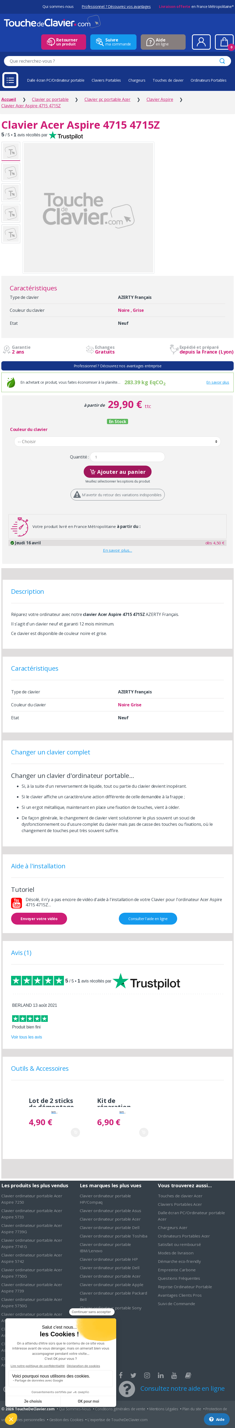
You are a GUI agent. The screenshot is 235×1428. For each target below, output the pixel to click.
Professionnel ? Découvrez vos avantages (116, 6)
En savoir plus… (117, 550)
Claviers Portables (106, 80)
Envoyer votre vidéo (39, 918)
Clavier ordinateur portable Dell (109, 1227)
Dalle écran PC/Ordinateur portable (55, 80)
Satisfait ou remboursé (179, 1244)
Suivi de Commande (176, 1303)
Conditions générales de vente (120, 1408)
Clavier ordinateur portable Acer (110, 1219)
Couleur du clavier (29, 429)
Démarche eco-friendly (179, 1261)
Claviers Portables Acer (180, 1204)
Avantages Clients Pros (179, 1295)
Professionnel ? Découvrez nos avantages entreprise (118, 365)
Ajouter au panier (118, 471)
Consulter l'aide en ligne (148, 918)
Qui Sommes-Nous (75, 1408)
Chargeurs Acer (172, 1227)
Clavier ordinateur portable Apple (111, 1284)
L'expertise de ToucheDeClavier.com (118, 1419)
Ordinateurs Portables (209, 80)
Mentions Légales (163, 1408)
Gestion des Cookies (66, 1419)
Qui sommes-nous (58, 6)
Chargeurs (136, 80)
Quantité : (79, 457)
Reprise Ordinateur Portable (185, 1286)
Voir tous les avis (26, 1037)
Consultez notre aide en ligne (182, 1388)
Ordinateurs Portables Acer (184, 1236)
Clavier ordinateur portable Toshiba (113, 1236)
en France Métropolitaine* (196, 6)
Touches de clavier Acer (180, 1195)
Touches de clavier (168, 80)
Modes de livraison (175, 1252)
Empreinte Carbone (176, 1269)
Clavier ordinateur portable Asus (110, 1210)
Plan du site (191, 1408)
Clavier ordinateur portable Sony (111, 1307)
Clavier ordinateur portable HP (109, 1259)
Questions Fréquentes (179, 1278)
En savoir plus (217, 382)
